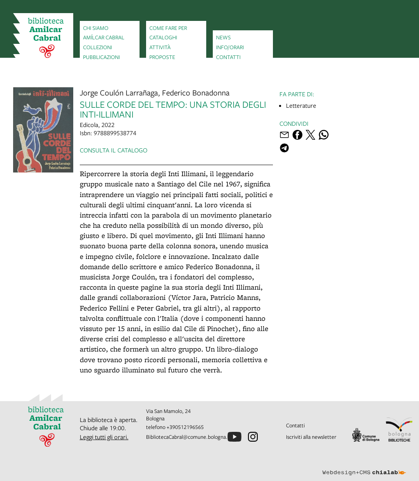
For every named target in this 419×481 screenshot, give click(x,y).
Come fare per (168, 28)
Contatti (228, 57)
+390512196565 (185, 427)
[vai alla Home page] (43, 38)
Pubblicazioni (101, 57)
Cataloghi (163, 37)
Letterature (301, 105)
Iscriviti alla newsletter (311, 436)
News (223, 37)
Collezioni (97, 47)
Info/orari (230, 47)
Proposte (162, 57)
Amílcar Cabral (103, 37)
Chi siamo (95, 28)
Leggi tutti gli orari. (104, 437)
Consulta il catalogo (113, 150)
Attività (160, 47)
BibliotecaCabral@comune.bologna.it (188, 436)
